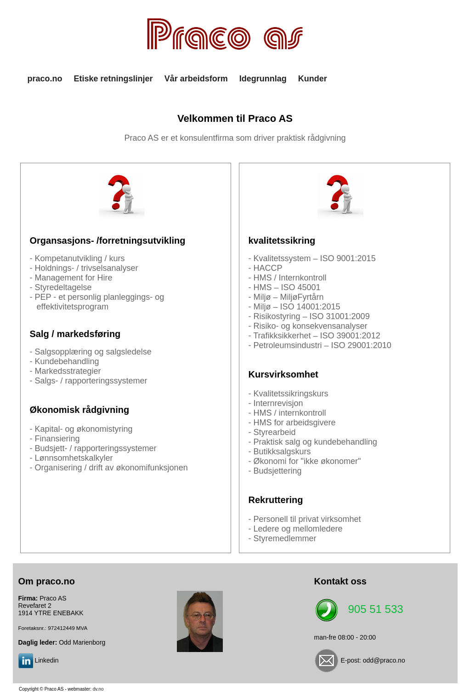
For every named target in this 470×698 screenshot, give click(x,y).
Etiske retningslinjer (113, 78)
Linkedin (46, 660)
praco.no (45, 78)
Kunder (312, 78)
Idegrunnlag (263, 78)
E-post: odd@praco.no (372, 660)
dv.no (98, 689)
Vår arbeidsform (196, 78)
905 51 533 (375, 609)
